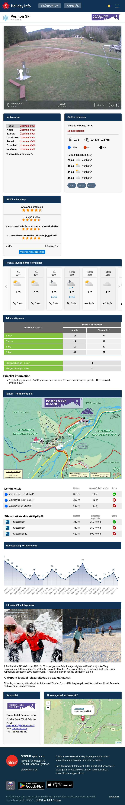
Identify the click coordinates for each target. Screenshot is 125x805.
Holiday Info (13, 3)
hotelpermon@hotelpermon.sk (20, 725)
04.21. (81, 185)
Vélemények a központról (32, 252)
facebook (114, 796)
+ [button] (48, 703)
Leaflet (118, 742)
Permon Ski (79, 709)
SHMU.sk (41, 800)
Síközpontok (49, 5)
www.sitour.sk (29, 769)
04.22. (91, 185)
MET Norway (54, 800)
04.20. (72, 185)
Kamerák (73, 5)
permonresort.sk (19, 728)
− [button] (48, 708)
